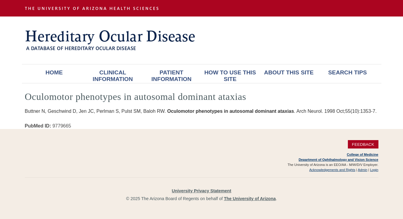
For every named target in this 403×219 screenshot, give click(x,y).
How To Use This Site (230, 75)
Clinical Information (113, 75)
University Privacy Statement (201, 190)
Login (374, 170)
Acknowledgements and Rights (332, 170)
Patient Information (171, 75)
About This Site (288, 72)
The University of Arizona (250, 198)
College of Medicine (362, 154)
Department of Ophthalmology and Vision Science (338, 159)
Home (54, 72)
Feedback (363, 144)
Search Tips (347, 72)
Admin (362, 170)
